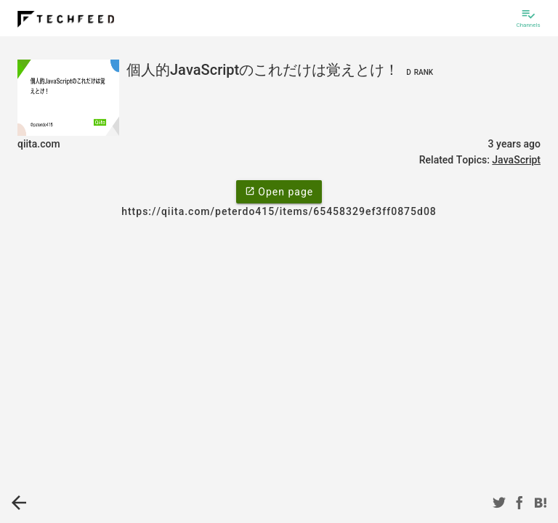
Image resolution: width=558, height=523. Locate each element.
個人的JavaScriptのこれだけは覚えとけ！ (281, 69)
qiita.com (38, 144)
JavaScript (516, 160)
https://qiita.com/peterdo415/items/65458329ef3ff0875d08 (279, 211)
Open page (279, 191)
